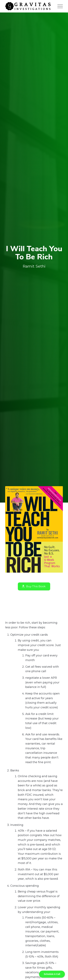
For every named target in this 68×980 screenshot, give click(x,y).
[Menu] (58, 6)
